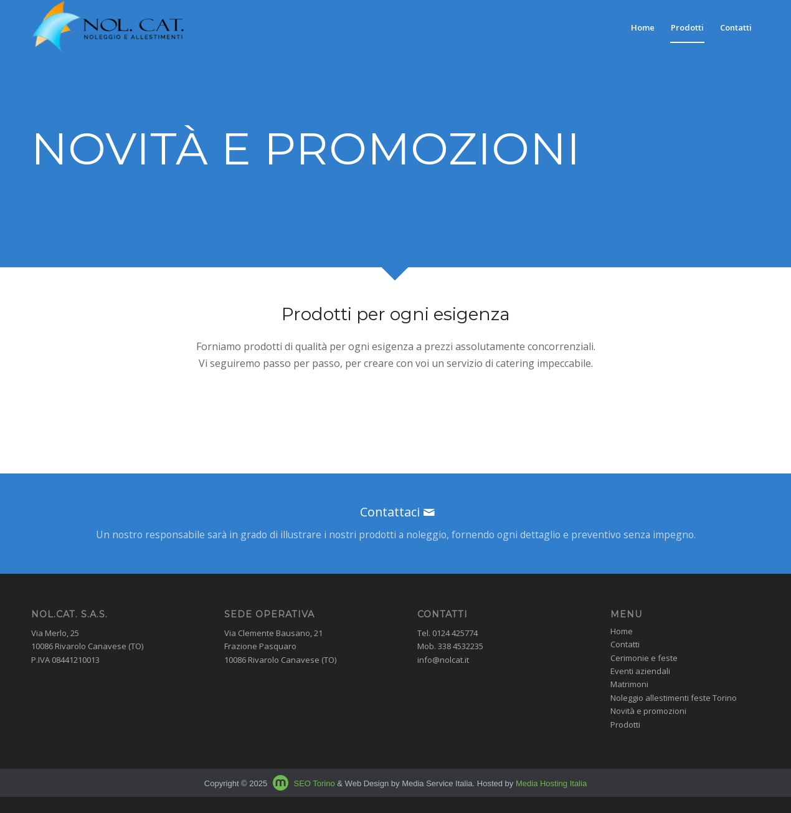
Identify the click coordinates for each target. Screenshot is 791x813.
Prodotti (625, 724)
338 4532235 (460, 646)
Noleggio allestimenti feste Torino (673, 697)
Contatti (625, 644)
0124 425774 (455, 633)
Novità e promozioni (648, 710)
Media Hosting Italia (551, 783)
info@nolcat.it (443, 659)
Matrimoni (629, 684)
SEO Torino (313, 783)
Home (621, 631)
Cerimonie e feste (644, 657)
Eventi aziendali (640, 671)
